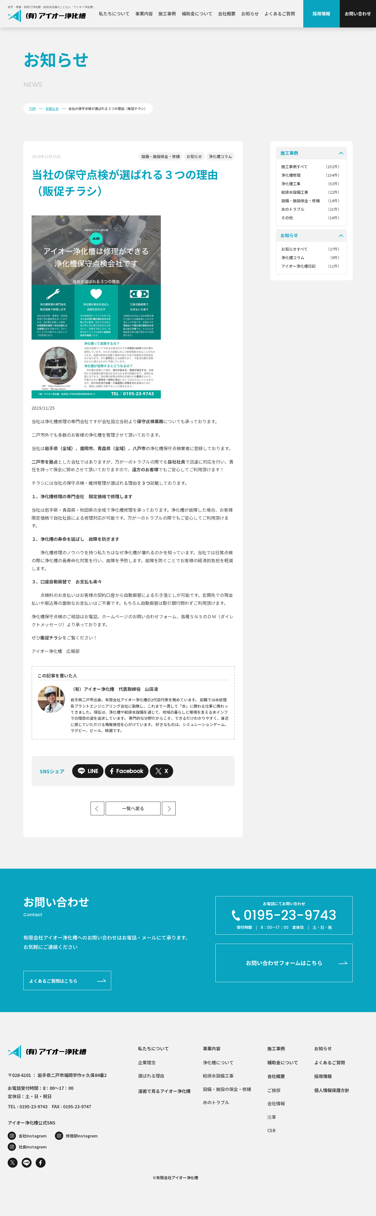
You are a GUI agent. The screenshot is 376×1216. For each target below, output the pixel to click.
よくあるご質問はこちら (53, 980)
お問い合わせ (358, 13)
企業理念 (147, 1062)
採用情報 (321, 13)
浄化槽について (218, 1062)
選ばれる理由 (151, 1075)
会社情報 (276, 1103)
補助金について (197, 13)
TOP (32, 108)
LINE (87, 771)
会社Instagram (33, 1136)
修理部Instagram (82, 1136)
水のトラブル (216, 1102)
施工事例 (167, 13)
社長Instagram (33, 1146)
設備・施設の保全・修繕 (227, 1089)
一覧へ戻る (133, 808)
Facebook (126, 771)
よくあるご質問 (279, 13)
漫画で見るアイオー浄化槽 (164, 1091)
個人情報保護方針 (331, 1090)
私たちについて (114, 13)
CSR (271, 1130)
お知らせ (250, 13)
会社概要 (226, 13)
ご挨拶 (273, 1090)
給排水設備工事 (218, 1075)
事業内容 (144, 13)
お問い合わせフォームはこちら (284, 963)
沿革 (271, 1116)
